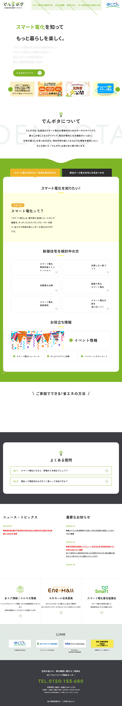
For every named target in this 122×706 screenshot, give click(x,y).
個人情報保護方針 (53, 701)
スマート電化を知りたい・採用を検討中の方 (35, 172)
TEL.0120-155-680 (61, 681)
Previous (10, 89)
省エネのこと (71, 5)
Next (117, 89)
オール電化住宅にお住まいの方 (89, 5)
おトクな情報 (59, 5)
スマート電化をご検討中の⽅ (43, 5)
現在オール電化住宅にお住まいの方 (87, 172)
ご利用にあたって (69, 701)
